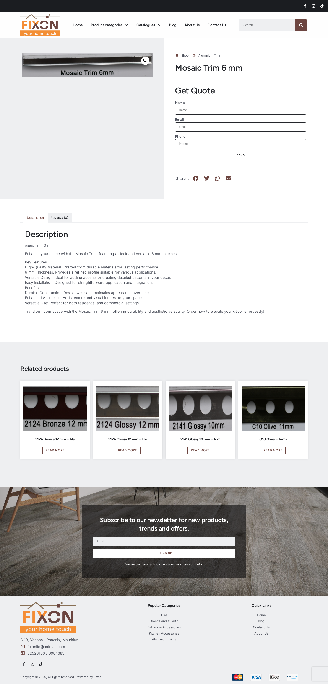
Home (78, 25)
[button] (145, 61)
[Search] (301, 25)
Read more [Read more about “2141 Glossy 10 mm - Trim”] (200, 450)
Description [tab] (35, 217)
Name (180, 103)
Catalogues (148, 25)
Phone (180, 136)
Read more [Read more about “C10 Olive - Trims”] (272, 450)
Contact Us (217, 25)
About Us (192, 25)
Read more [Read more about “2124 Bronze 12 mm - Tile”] (55, 450)
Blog (173, 25)
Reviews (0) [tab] (59, 217)
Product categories (109, 25)
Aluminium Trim (209, 55)
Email (179, 119)
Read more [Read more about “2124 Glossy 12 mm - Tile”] (127, 450)
